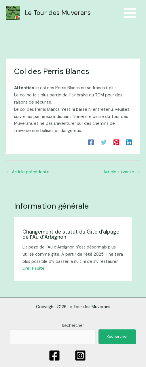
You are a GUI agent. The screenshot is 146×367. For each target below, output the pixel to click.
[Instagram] (80, 355)
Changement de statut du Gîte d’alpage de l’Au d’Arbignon (70, 234)
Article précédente (28, 172)
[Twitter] (104, 142)
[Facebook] (91, 142)
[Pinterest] (116, 142)
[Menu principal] (130, 13)
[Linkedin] (129, 142)
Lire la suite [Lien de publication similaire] (33, 268)
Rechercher (73, 325)
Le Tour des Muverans (57, 12)
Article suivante (121, 172)
